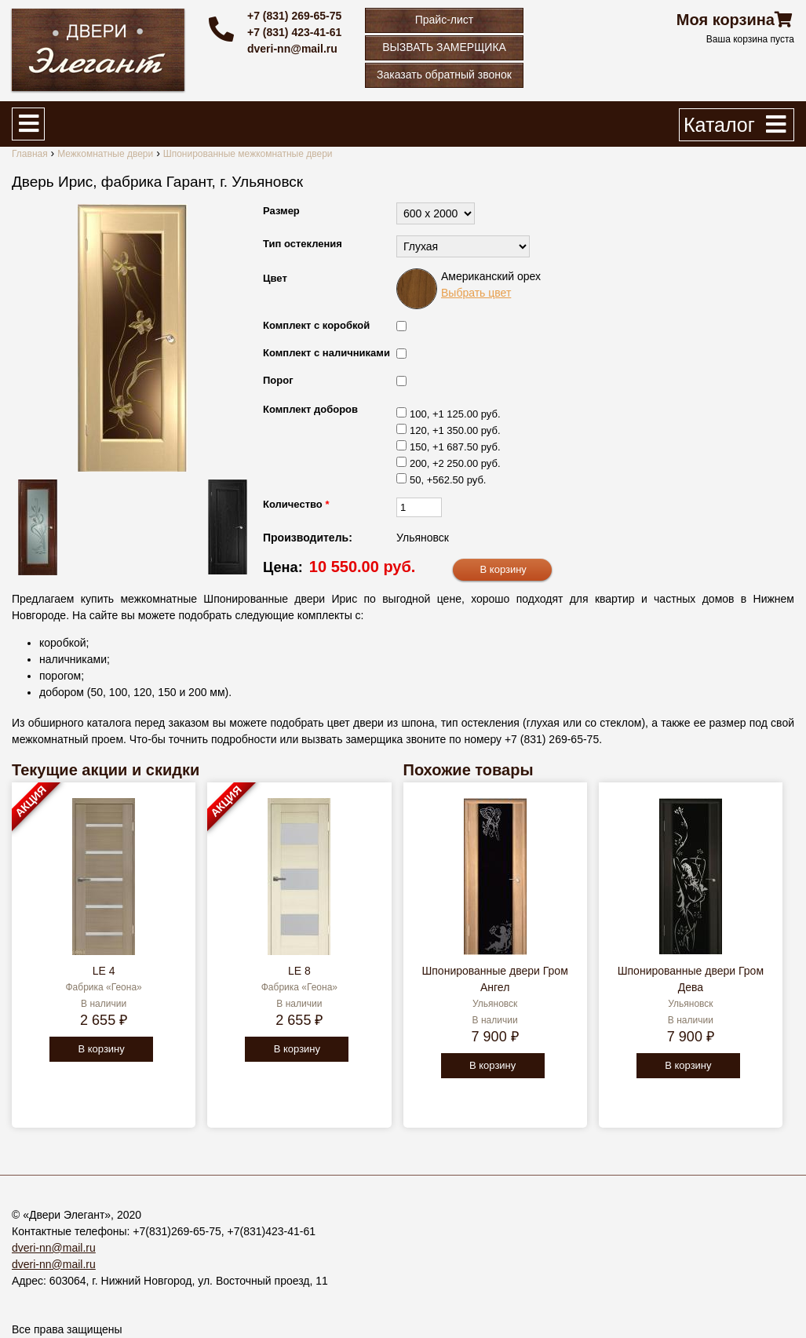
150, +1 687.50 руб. (455, 447)
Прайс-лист (444, 19)
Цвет (275, 278)
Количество (296, 504)
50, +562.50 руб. (448, 480)
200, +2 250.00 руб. (455, 463)
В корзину (101, 1049)
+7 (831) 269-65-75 (294, 15)
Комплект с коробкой (316, 325)
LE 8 (299, 970)
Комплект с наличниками (326, 353)
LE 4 (104, 970)
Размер (281, 211)
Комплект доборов (310, 409)
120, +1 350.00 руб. (455, 430)
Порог (278, 380)
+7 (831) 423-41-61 (294, 32)
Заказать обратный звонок (444, 74)
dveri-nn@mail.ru (292, 48)
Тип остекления (302, 244)
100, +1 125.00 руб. (455, 414)
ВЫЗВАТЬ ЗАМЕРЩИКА (444, 47)
